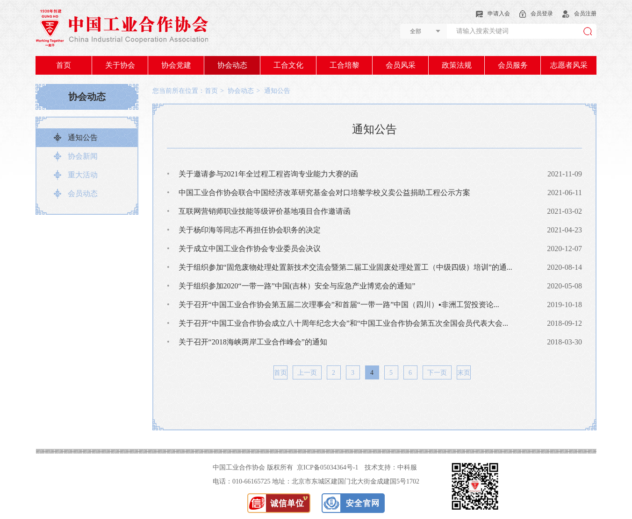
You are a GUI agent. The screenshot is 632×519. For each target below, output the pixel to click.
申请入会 (493, 13)
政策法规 (457, 65)
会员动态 (83, 193)
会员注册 (579, 13)
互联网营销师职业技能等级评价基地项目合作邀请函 (259, 211)
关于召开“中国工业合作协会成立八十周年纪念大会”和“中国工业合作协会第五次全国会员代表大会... (337, 323)
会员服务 (513, 65)
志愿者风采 (569, 65)
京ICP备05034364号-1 (327, 467)
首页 (63, 65)
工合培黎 (344, 65)
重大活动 (83, 175)
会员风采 (401, 65)
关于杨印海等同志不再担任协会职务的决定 (244, 230)
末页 (463, 372)
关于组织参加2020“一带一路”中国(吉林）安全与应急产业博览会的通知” (291, 286)
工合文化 (288, 65)
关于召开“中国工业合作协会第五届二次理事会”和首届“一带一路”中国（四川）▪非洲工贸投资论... (333, 305)
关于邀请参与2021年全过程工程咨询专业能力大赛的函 (262, 174)
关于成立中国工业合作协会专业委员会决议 (244, 248)
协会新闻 (83, 156)
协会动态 (232, 65)
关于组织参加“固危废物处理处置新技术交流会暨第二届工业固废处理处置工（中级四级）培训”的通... (339, 267)
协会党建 (176, 65)
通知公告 (83, 137)
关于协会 (120, 65)
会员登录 (536, 13)
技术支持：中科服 (391, 467)
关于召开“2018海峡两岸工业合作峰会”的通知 (247, 342)
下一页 (437, 372)
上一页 (307, 372)
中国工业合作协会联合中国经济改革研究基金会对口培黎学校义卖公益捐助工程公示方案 (318, 192)
